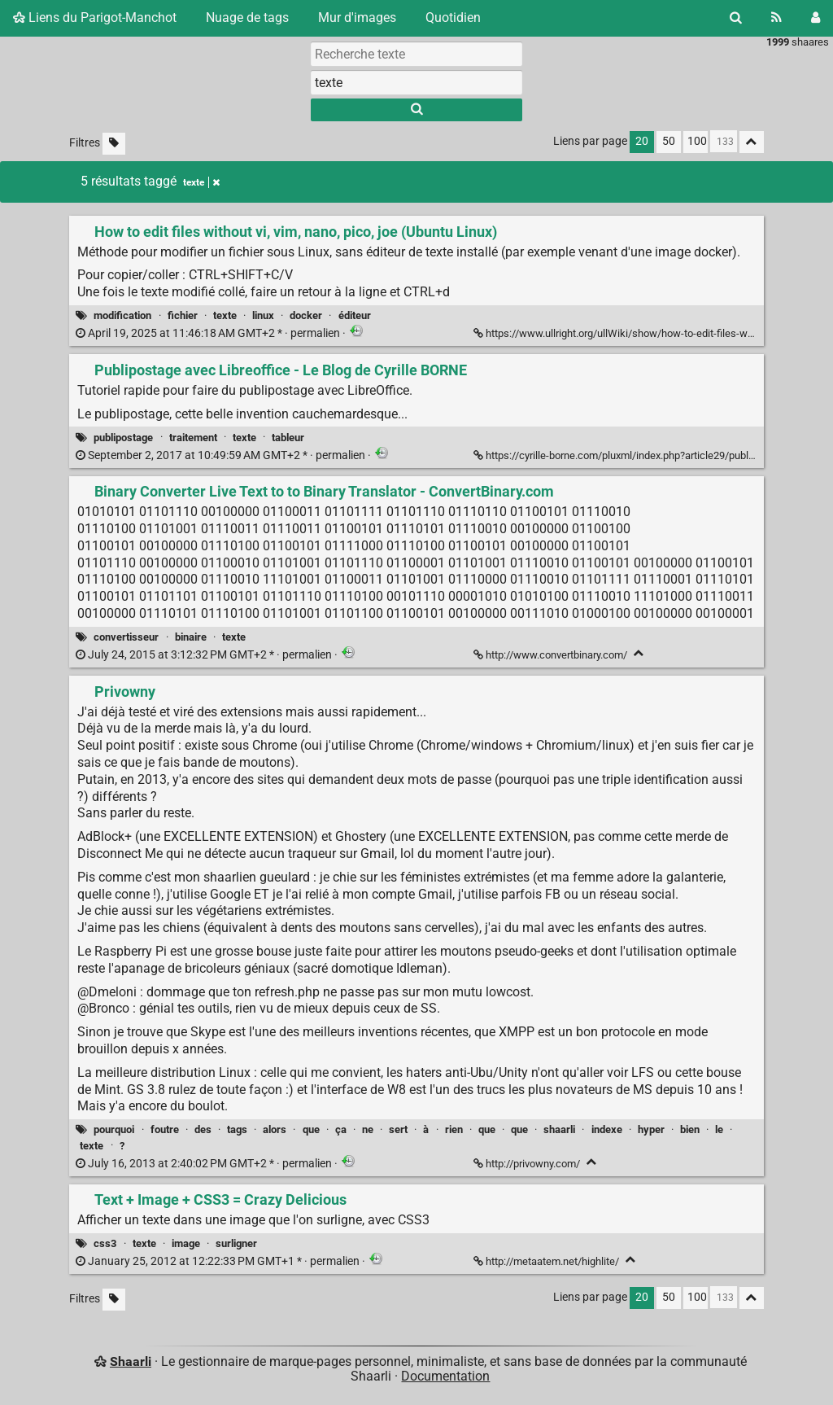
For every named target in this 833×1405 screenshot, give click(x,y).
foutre (164, 1129)
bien (690, 1129)
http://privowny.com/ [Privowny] (527, 1164)
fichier (183, 315)
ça (341, 1129)
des (203, 1129)
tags (237, 1129)
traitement (193, 437)
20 (641, 141)
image (186, 1243)
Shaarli (130, 1361)
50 (668, 141)
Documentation (445, 1376)
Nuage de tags (247, 17)
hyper (651, 1129)
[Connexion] (815, 18)
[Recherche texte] (416, 54)
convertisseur (126, 637)
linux (263, 315)
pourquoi (114, 1129)
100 (697, 141)
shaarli (559, 1129)
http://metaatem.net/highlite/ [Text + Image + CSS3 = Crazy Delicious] (547, 1261)
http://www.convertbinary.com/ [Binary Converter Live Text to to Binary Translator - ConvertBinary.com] (551, 655)
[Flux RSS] (776, 18)
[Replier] (639, 653)
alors (274, 1129)
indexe (606, 1129)
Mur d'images (357, 17)
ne (367, 1129)
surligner (236, 1243)
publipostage (123, 437)
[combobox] (416, 82)
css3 (105, 1243)
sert (398, 1129)
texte (225, 315)
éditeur (354, 315)
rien (454, 1129)
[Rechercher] (736, 18)
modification (122, 315)
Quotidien (453, 17)
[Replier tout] (751, 142)
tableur (288, 437)
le (719, 1129)
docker (306, 315)
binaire (191, 637)
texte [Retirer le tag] (201, 182)
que (311, 1129)
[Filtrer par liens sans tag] (113, 144)
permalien (209, 333)
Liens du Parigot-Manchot (95, 17)
